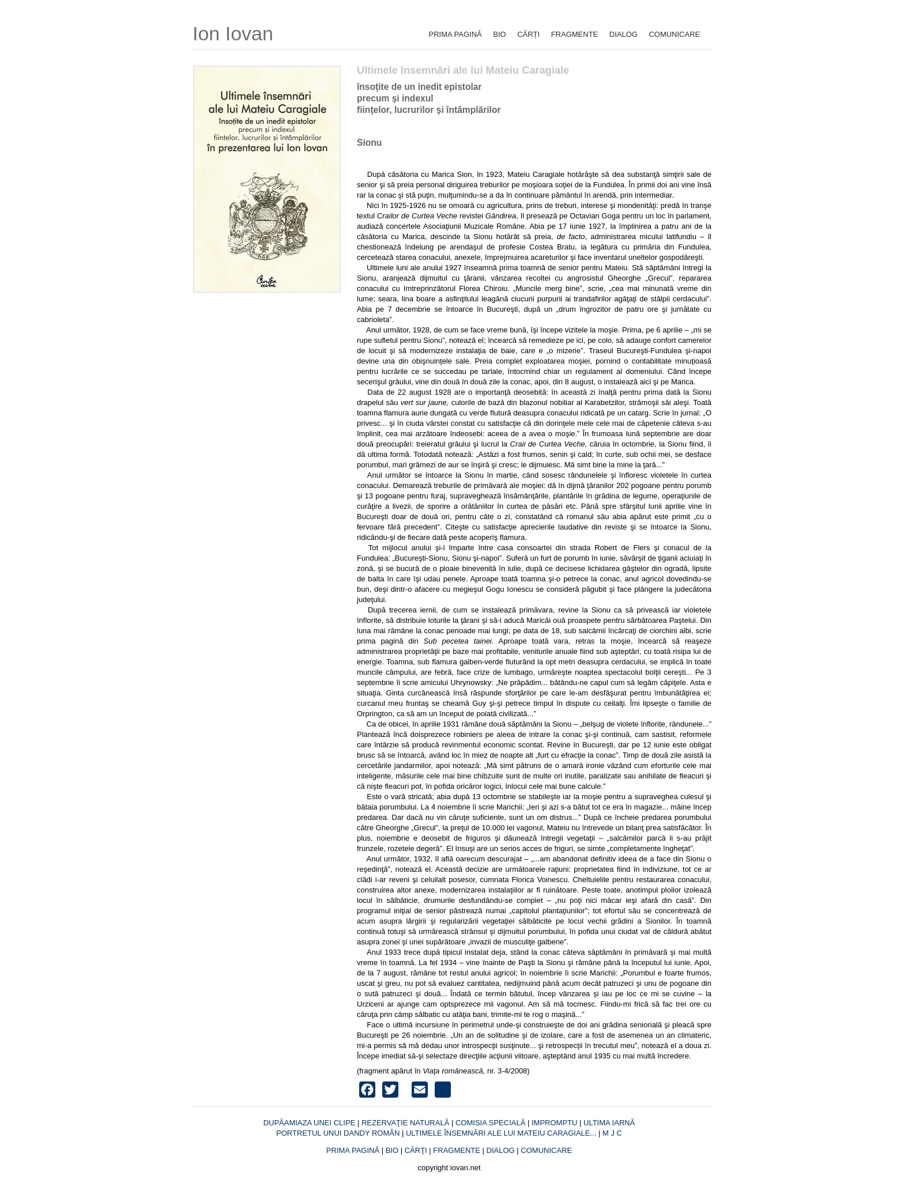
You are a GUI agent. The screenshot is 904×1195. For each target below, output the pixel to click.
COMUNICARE (674, 34)
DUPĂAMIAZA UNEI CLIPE (310, 1122)
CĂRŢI (416, 1150)
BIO (499, 34)
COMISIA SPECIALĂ (491, 1122)
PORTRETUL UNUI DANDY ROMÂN (339, 1133)
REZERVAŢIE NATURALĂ (406, 1122)
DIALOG (623, 34)
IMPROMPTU (554, 1122)
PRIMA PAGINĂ (455, 34)
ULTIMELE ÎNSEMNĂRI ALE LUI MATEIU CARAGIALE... (502, 1133)
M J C (612, 1133)
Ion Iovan (233, 33)
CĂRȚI (528, 34)
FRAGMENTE (574, 34)
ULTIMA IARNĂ (609, 1122)
